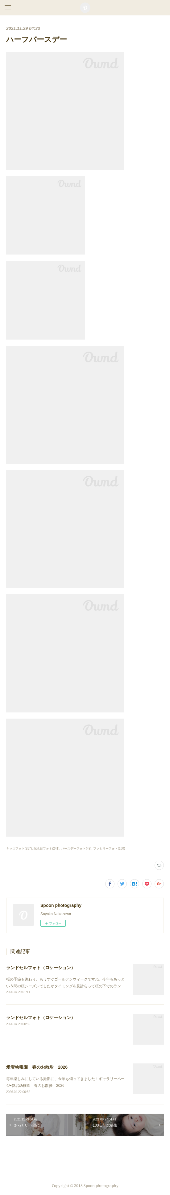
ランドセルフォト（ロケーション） (40, 967)
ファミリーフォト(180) (109, 848)
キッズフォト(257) (19, 848)
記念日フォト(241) (46, 848)
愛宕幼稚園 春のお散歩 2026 (37, 1067)
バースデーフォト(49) (76, 848)
